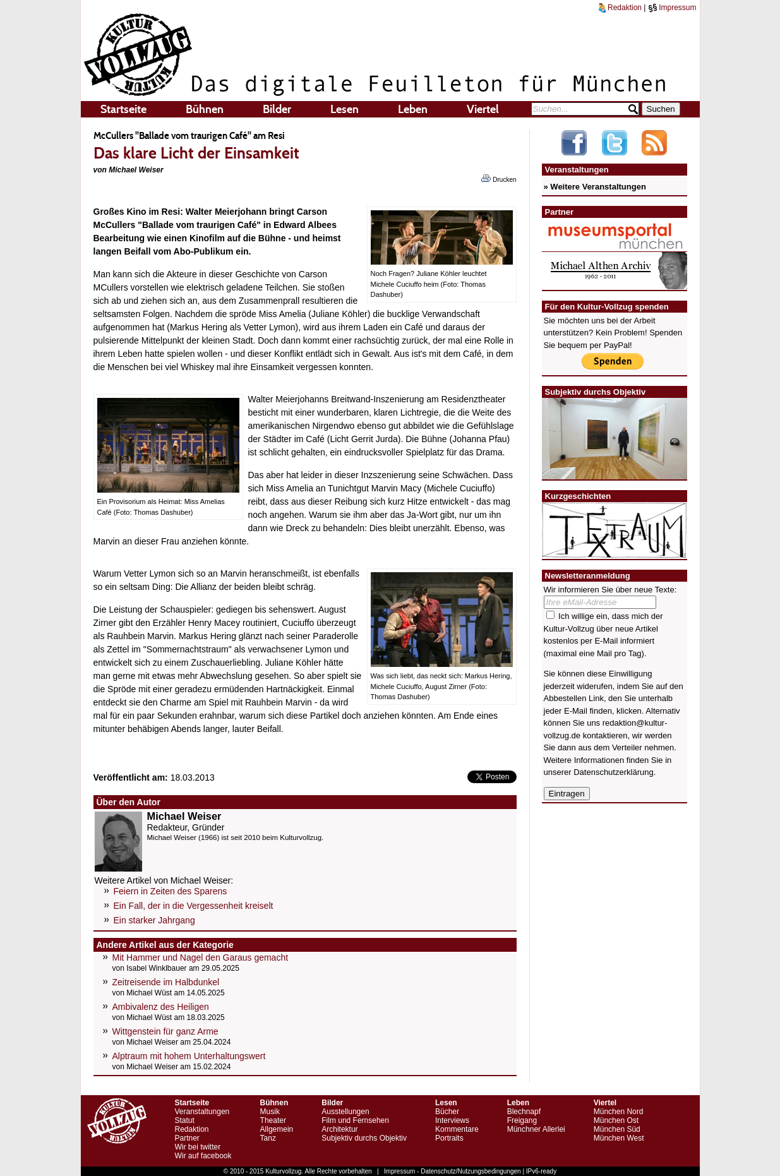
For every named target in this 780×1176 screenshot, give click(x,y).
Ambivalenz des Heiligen (160, 1007)
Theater (273, 1120)
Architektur (339, 1129)
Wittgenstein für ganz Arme (165, 1031)
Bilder (277, 109)
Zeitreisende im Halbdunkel (166, 982)
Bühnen (205, 109)
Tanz (268, 1138)
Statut (185, 1120)
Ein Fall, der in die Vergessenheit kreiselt (193, 906)
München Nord (619, 1111)
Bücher (447, 1111)
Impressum (672, 7)
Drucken (498, 178)
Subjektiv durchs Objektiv (364, 1138)
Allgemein (277, 1129)
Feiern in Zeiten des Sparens (170, 891)
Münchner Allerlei (536, 1129)
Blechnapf (524, 1111)
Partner (187, 1138)
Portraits (449, 1138)
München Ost (616, 1120)
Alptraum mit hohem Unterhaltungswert (189, 1056)
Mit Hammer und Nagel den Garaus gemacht (200, 957)
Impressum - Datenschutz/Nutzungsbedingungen (452, 1171)
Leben (413, 109)
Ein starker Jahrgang (154, 920)
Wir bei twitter (198, 1147)
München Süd (617, 1129)
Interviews (452, 1120)
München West (619, 1138)
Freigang (522, 1120)
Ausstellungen (345, 1111)
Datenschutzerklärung (613, 772)
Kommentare (457, 1129)
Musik (270, 1111)
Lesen (344, 109)
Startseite (123, 109)
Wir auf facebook (203, 1155)
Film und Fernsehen (355, 1120)
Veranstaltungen (202, 1111)
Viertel (483, 109)
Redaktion (620, 7)
